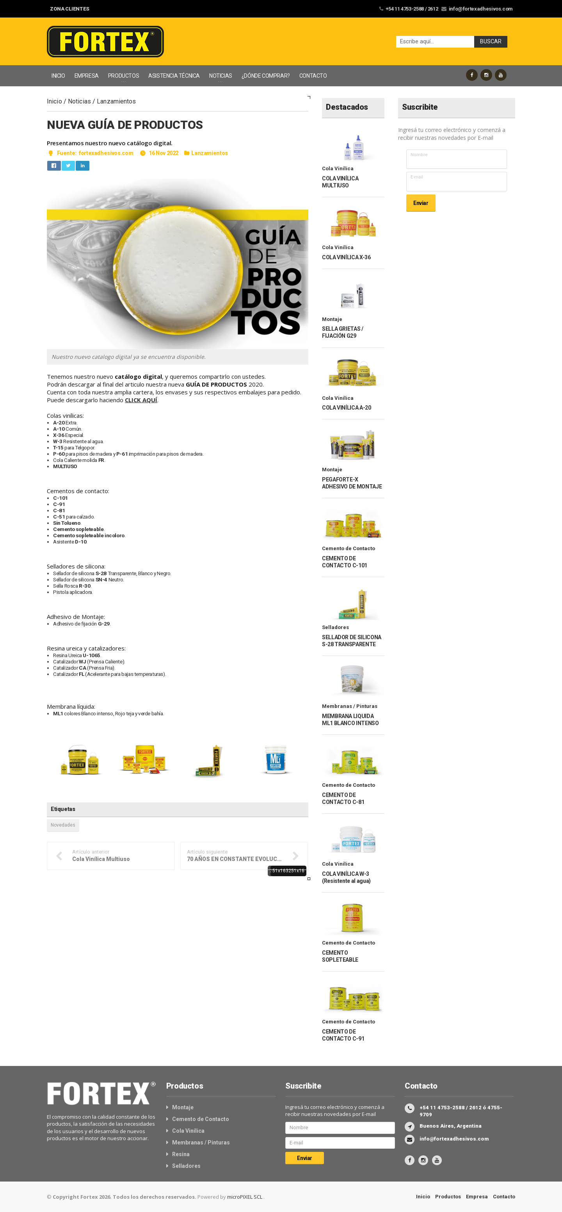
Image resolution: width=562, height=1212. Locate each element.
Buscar (491, 41)
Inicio (54, 101)
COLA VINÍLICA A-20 (346, 408)
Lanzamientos (116, 101)
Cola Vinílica (338, 168)
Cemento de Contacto (348, 548)
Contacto (504, 1197)
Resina (181, 1154)
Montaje (332, 319)
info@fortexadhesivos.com (481, 9)
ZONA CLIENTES (69, 9)
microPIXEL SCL (245, 1196)
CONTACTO (313, 76)
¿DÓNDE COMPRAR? (266, 76)
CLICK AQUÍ (141, 400)
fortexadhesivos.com (105, 153)
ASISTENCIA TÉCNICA (174, 76)
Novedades (63, 825)
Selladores (335, 627)
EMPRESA (87, 76)
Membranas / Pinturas (349, 706)
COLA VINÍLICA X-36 (346, 257)
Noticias (79, 101)
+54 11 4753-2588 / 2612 (412, 9)
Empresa (477, 1197)
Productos (448, 1197)
